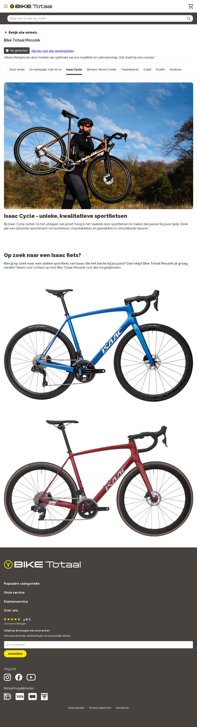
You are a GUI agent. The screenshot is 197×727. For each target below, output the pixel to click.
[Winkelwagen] (190, 6)
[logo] (31, 6)
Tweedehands (130, 69)
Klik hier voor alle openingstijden (53, 51)
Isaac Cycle (74, 69)
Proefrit (160, 69)
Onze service (14, 592)
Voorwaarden (76, 707)
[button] (189, 18)
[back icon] (5, 32)
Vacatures (175, 69)
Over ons (11, 610)
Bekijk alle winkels (23, 32)
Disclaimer (122, 707)
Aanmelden (15, 653)
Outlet (147, 69)
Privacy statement (100, 707)
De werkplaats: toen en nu (45, 69)
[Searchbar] (98, 18)
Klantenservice (16, 601)
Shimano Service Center (101, 69)
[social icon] (7, 680)
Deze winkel (17, 69)
